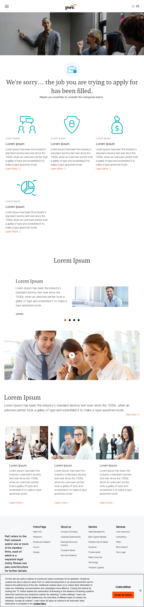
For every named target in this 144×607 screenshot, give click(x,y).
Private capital (94, 552)
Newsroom (37, 537)
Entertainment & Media (98, 542)
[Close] (140, 590)
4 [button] (79, 320)
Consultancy (121, 537)
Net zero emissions (69, 555)
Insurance (92, 547)
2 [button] (70, 320)
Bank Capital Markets (97, 537)
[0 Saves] (135, 6)
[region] (72, 590)
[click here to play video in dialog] (72, 355)
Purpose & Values (68, 550)
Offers (118, 542)
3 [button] (74, 320)
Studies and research (42, 542)
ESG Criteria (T (122, 547)
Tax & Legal (121, 552)
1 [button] (65, 320)
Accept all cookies (123, 595)
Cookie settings (123, 586)
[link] (13, 169)
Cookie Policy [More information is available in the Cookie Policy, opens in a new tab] (39, 603)
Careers (36, 552)
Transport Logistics (96, 567)
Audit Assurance (123, 532)
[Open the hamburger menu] (7, 6)
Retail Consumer (95, 557)
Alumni (36, 547)
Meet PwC (37, 532)
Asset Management (96, 532)
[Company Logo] (71, 6)
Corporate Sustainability (71, 537)
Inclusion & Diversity (69, 532)
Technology (93, 562)
